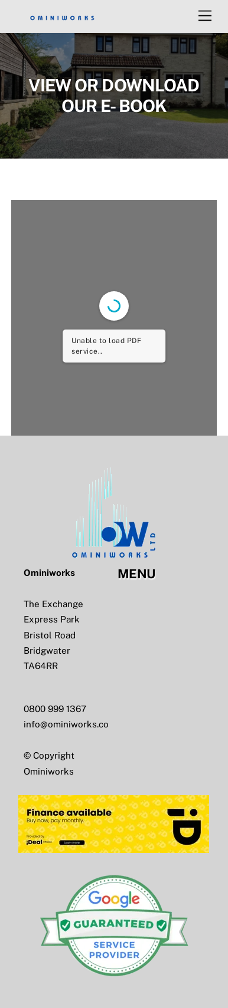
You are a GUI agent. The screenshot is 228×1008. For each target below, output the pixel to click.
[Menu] (205, 16)
